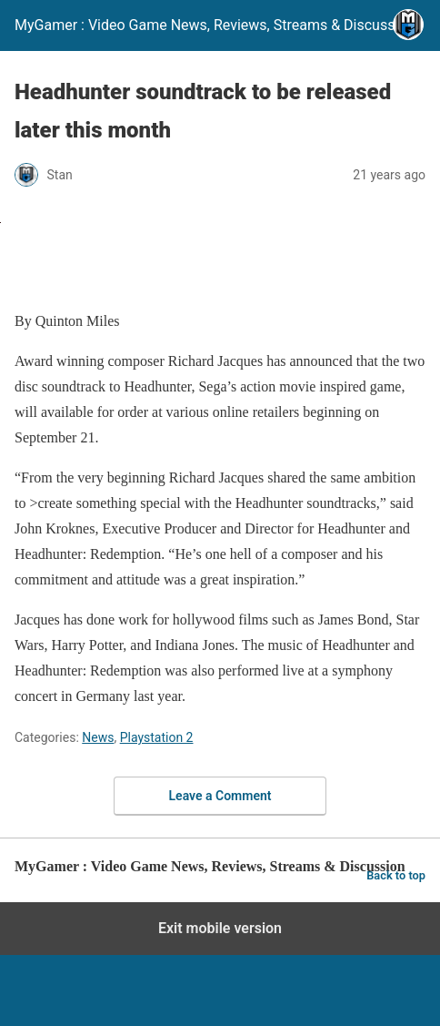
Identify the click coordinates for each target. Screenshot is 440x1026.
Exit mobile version (220, 928)
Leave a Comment (220, 795)
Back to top (395, 875)
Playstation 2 (157, 737)
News (98, 737)
